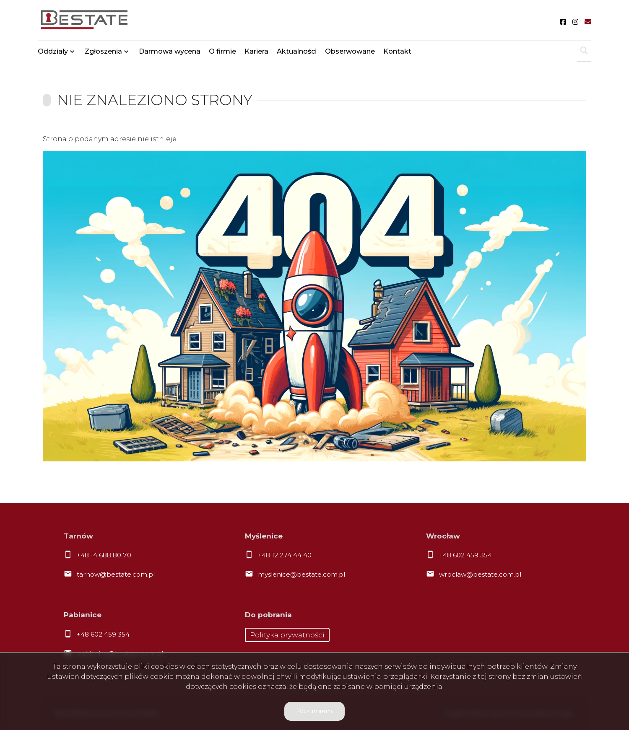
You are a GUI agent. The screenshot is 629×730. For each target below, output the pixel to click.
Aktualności (297, 51)
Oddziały (53, 51)
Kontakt (397, 51)
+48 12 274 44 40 (285, 555)
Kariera (256, 51)
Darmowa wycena (169, 51)
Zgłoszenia (103, 51)
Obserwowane (350, 51)
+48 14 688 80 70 (104, 555)
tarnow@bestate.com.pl (116, 574)
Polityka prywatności (287, 635)
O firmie (222, 51)
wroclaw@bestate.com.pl (480, 574)
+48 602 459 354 (465, 555)
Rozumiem (314, 711)
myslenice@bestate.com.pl (301, 574)
